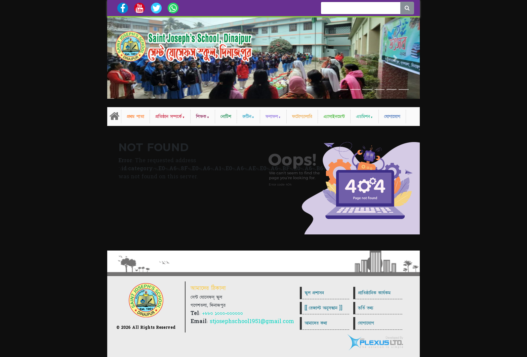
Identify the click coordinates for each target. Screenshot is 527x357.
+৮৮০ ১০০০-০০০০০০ (222, 313)
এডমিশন (363, 117)
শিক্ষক (201, 117)
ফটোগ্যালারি (302, 117)
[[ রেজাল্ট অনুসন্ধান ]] (323, 308)
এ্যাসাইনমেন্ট (334, 117)
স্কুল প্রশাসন (314, 293)
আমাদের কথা (316, 323)
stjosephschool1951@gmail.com (252, 321)
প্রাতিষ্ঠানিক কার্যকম (374, 293)
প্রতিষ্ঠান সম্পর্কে (168, 117)
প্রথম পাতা (135, 117)
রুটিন (246, 117)
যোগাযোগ (392, 117)
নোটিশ (225, 117)
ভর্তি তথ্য (365, 308)
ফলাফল (272, 117)
